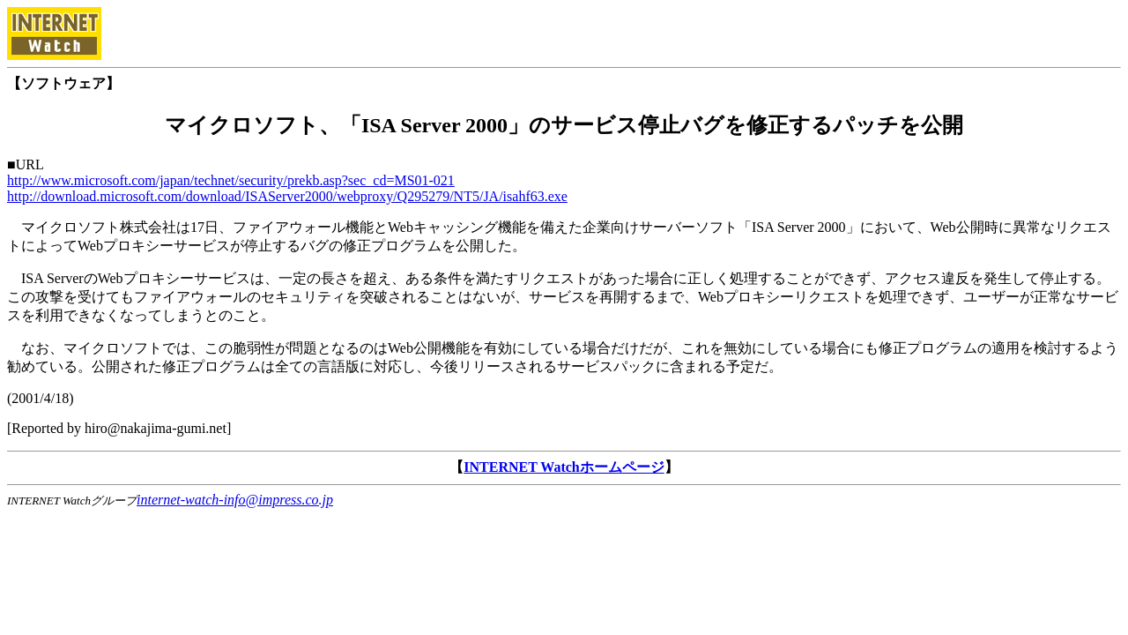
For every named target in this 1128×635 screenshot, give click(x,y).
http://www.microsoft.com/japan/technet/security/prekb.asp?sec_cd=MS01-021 (231, 180)
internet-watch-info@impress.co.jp (235, 499)
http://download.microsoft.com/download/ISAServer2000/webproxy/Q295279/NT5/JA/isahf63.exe (287, 196)
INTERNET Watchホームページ (564, 466)
